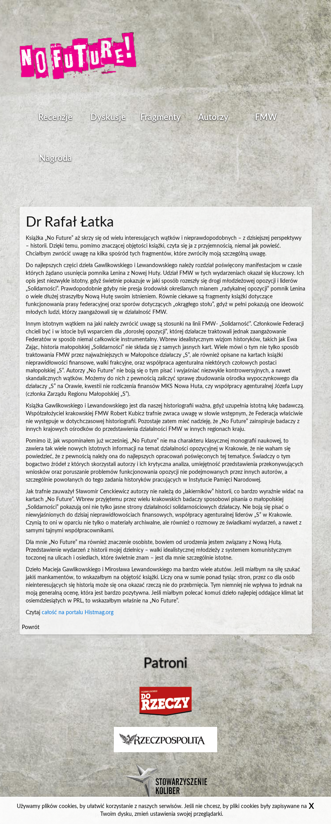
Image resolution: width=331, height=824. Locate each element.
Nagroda (55, 158)
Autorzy (213, 117)
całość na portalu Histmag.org (77, 612)
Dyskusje (108, 117)
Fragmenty (160, 117)
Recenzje (55, 117)
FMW (266, 117)
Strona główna (77, 56)
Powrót (30, 627)
